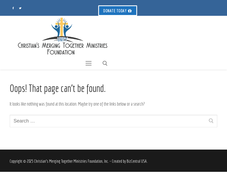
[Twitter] (20, 8)
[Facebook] (13, 8)
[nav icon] (88, 63)
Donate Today (117, 10)
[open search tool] (105, 63)
